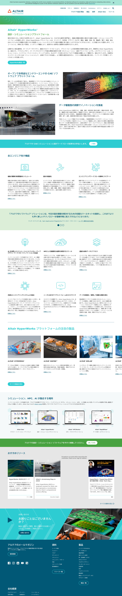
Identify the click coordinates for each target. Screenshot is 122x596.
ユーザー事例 (55, 530)
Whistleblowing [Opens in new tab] (88, 587)
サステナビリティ (12, 579)
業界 (93, 12)
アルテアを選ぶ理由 (77, 12)
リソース (111, 12)
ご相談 (93, 144)
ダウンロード (55, 537)
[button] (58, 225)
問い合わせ (84, 8)
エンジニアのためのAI (84, 530)
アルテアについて (12, 574)
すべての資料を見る (106, 486)
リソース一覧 (58, 554)
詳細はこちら (11, 198)
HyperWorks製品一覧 (17, 62)
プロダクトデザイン (84, 544)
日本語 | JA (106, 8)
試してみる (91, 425)
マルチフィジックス (84, 553)
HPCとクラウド (83, 541)
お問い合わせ (25, 515)
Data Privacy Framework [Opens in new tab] (66, 587)
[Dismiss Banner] (113, 2)
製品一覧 (84, 565)
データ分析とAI (83, 532)
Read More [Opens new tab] (92, 3)
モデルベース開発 (83, 559)
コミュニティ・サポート (58, 541)
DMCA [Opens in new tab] (82, 587)
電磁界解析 (81, 535)
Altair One (102, 12)
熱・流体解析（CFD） (84, 539)
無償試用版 (63, 8)
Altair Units (38, 404)
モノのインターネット (84, 546)
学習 (53, 544)
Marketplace (91, 8)
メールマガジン (35, 576)
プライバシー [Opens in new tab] (56, 587)
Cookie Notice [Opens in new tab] (76, 587)
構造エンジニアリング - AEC (86, 557)
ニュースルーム (35, 574)
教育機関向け (55, 548)
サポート (70, 8)
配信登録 (13, 536)
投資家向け (76, 8)
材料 (80, 550)
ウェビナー (55, 532)
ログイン (99, 8)
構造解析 (81, 555)
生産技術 (81, 548)
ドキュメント (55, 539)
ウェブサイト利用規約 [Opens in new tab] (48, 587)
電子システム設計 (83, 537)
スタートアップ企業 (57, 546)
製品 (88, 12)
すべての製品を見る (16, 384)
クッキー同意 (96, 587)
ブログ (53, 535)
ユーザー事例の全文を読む (86, 221)
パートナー (22, 574)
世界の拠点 (10, 576)
